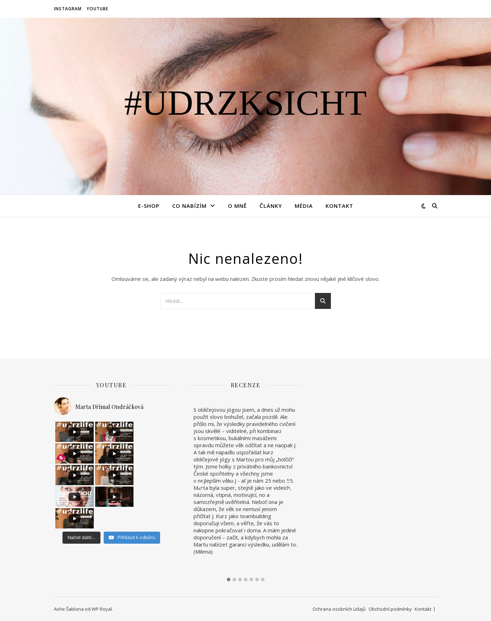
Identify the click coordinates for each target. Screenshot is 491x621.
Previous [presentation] (201, 485)
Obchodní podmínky (390, 609)
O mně (237, 205)
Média (304, 205)
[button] (228, 579)
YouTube (97, 9)
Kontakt (339, 205)
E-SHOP (148, 205)
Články (271, 205)
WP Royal (102, 609)
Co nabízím (189, 205)
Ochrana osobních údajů (339, 609)
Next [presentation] (290, 485)
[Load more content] (81, 494)
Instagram (68, 9)
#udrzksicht (245, 103)
